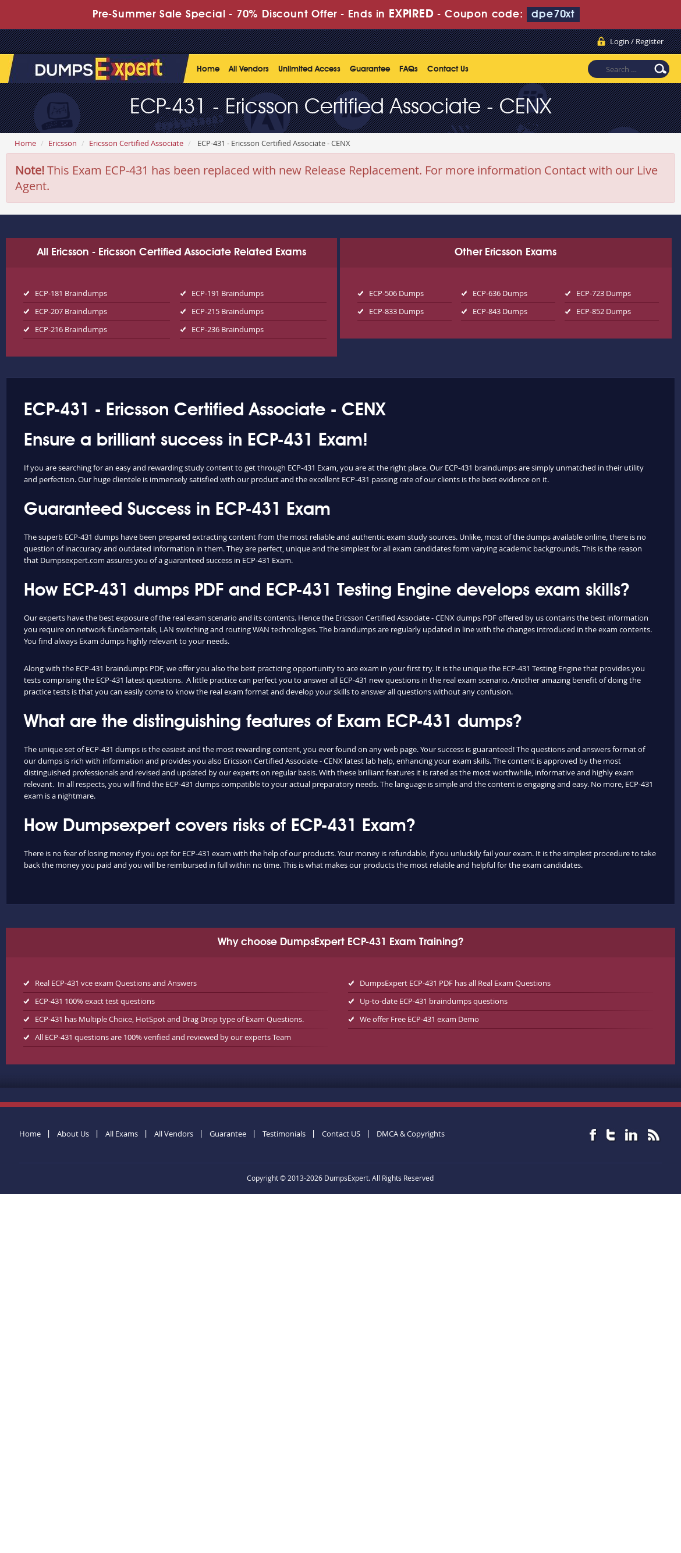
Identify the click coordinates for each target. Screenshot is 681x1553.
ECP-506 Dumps (396, 293)
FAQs (408, 69)
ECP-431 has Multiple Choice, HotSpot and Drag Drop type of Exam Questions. (169, 1019)
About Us (73, 1133)
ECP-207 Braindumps (71, 311)
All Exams (121, 1133)
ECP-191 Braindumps (227, 293)
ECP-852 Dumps (603, 311)
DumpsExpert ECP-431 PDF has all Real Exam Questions (455, 983)
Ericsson (62, 143)
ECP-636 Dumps (500, 293)
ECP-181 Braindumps (71, 293)
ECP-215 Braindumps (227, 311)
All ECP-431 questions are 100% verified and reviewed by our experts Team (163, 1037)
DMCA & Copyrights (411, 1133)
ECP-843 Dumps (500, 311)
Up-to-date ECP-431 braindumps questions (434, 1001)
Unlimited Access (309, 69)
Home (208, 69)
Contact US (341, 1133)
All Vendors (249, 69)
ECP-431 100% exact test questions (95, 1001)
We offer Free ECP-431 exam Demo (419, 1019)
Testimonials (284, 1133)
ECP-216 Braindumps (71, 329)
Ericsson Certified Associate (136, 143)
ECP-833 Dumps (396, 311)
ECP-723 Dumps (603, 293)
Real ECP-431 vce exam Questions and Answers (116, 983)
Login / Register (637, 41)
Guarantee (370, 69)
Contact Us (448, 69)
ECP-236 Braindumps (227, 329)
